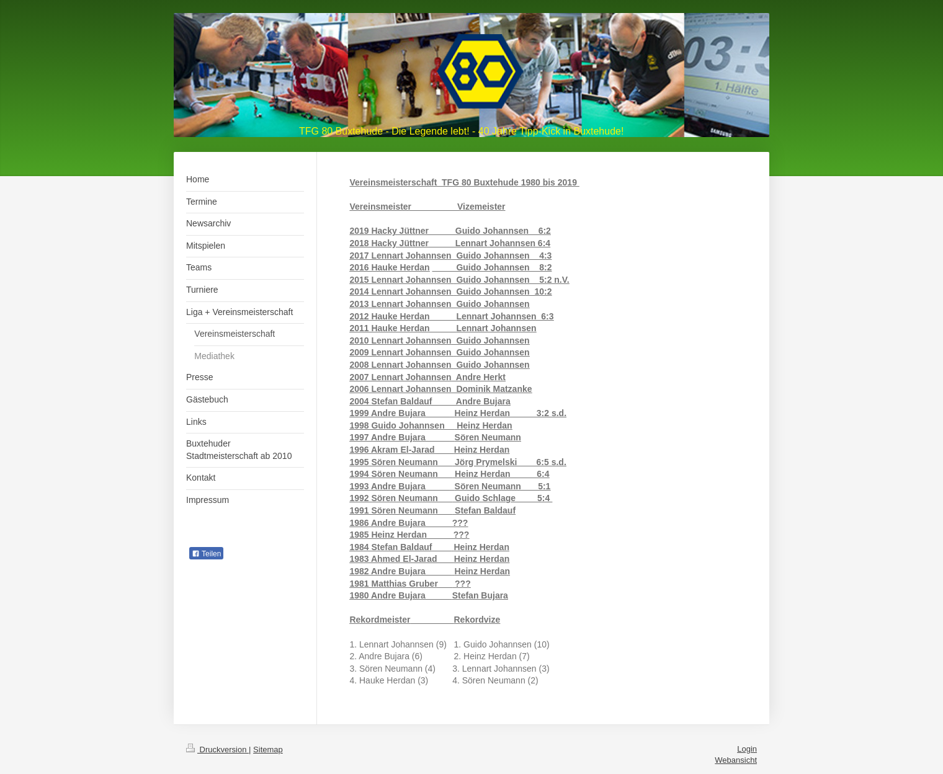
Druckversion (217, 749)
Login (747, 749)
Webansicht (736, 760)
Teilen (206, 553)
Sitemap (268, 749)
